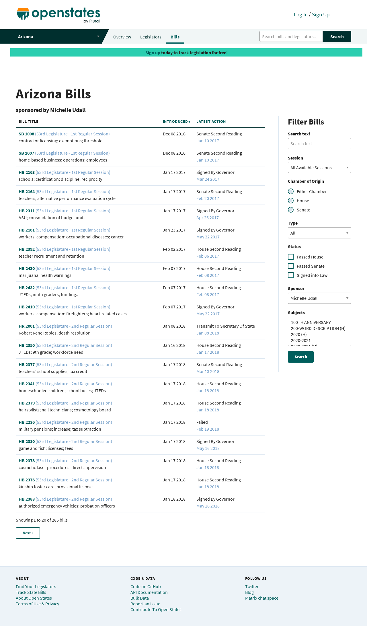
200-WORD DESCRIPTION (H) (317, 328)
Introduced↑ (177, 121)
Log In (301, 14)
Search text (299, 134)
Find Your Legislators (36, 586)
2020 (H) (317, 334)
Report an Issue (145, 603)
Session (295, 158)
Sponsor (296, 288)
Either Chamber (312, 191)
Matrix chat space (261, 598)
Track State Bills (31, 592)
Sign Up (321, 14)
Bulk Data (139, 598)
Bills (175, 37)
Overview (122, 37)
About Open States (34, 598)
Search (337, 36)
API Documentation (149, 592)
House (303, 200)
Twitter (252, 586)
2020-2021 (317, 340)
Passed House (310, 257)
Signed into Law (312, 275)
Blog (249, 592)
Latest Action (211, 121)
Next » (28, 532)
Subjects (296, 312)
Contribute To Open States (155, 609)
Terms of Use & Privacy (37, 603)
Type (293, 223)
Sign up (152, 52)
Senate (303, 210)
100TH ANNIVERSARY (317, 322)
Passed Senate (311, 266)
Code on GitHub (145, 586)
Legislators (150, 37)
